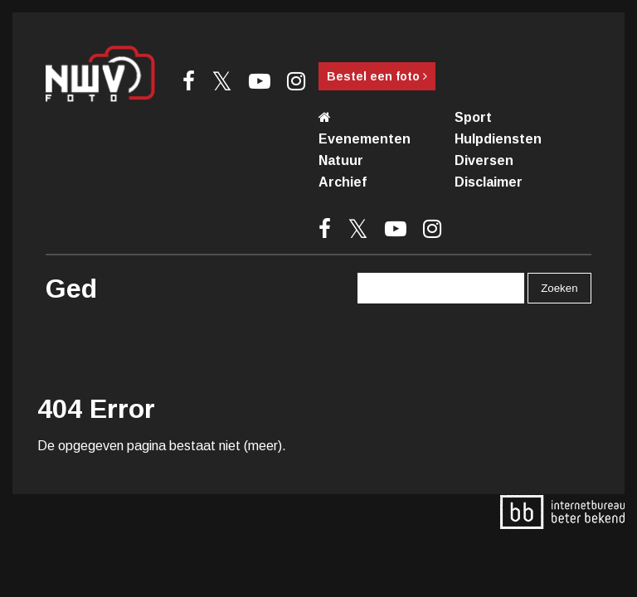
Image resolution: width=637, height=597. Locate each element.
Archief (342, 182)
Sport (473, 117)
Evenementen (364, 139)
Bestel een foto (377, 76)
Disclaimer (489, 182)
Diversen (484, 160)
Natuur (340, 160)
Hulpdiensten (498, 139)
